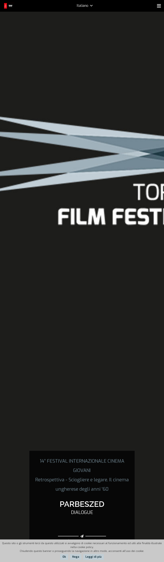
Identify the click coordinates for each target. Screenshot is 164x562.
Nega (75, 557)
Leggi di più (93, 557)
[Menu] (158, 6)
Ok (64, 557)
